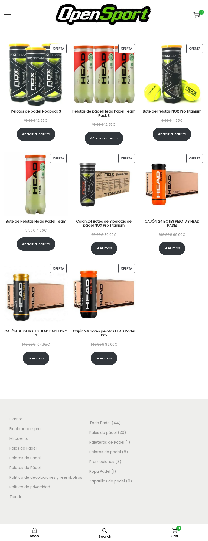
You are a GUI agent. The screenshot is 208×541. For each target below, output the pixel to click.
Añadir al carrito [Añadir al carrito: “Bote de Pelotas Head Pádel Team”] (36, 244)
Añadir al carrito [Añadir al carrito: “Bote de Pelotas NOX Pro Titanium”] (172, 134)
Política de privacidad (29, 487)
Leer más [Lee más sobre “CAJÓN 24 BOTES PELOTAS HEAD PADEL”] (172, 248)
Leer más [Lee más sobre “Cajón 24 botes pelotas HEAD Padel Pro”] (104, 358)
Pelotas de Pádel (25, 458)
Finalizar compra (25, 428)
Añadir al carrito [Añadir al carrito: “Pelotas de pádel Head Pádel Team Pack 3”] (104, 138)
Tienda (15, 496)
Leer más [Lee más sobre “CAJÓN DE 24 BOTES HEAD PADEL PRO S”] (36, 358)
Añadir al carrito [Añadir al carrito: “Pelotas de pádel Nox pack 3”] (36, 134)
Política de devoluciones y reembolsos (45, 477)
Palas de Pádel (23, 448)
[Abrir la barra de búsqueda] (105, 530)
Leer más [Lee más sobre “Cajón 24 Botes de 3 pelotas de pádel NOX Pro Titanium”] (104, 248)
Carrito (15, 419)
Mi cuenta (18, 438)
